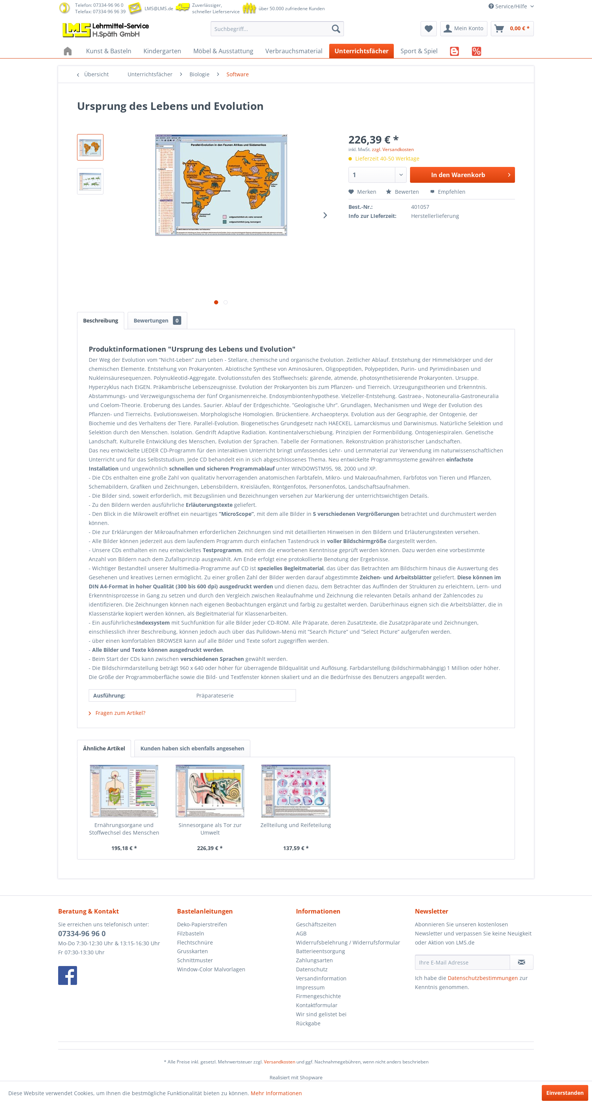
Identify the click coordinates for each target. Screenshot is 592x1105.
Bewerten (403, 191)
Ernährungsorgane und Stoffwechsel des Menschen (124, 828)
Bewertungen (157, 320)
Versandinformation (321, 978)
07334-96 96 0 (82, 933)
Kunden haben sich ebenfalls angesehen (192, 748)
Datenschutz (312, 969)
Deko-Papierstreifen (202, 924)
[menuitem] (277, 28)
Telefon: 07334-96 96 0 (99, 5)
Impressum (310, 987)
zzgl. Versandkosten (393, 149)
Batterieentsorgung (320, 951)
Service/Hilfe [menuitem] (509, 6)
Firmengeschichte (318, 996)
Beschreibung (100, 320)
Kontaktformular (317, 1005)
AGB (301, 933)
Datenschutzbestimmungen (483, 978)
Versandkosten (279, 1062)
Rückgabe (308, 1023)
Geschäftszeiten (316, 924)
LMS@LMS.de (159, 8)
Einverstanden (565, 1092)
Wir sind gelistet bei (321, 1014)
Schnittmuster (195, 960)
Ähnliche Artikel (104, 748)
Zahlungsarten (314, 960)
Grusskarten (192, 951)
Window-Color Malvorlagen (211, 969)
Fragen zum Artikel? (117, 712)
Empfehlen (448, 191)
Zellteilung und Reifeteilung (296, 825)
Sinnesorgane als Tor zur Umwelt (210, 828)
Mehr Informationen (276, 1093)
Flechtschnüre (195, 942)
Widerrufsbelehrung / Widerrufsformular (348, 942)
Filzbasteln (190, 933)
